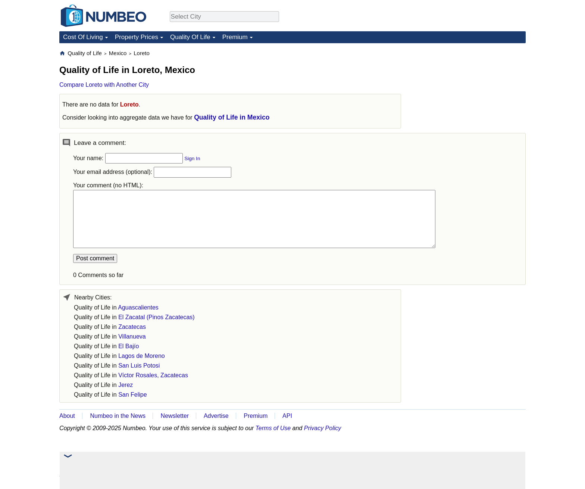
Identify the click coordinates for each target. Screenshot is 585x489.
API (287, 416)
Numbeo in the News (118, 416)
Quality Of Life (190, 37)
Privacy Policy (322, 428)
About (67, 416)
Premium (235, 37)
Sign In (192, 158)
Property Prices (136, 37)
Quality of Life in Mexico (231, 117)
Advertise (216, 416)
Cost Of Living (83, 37)
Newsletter (175, 416)
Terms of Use (273, 428)
